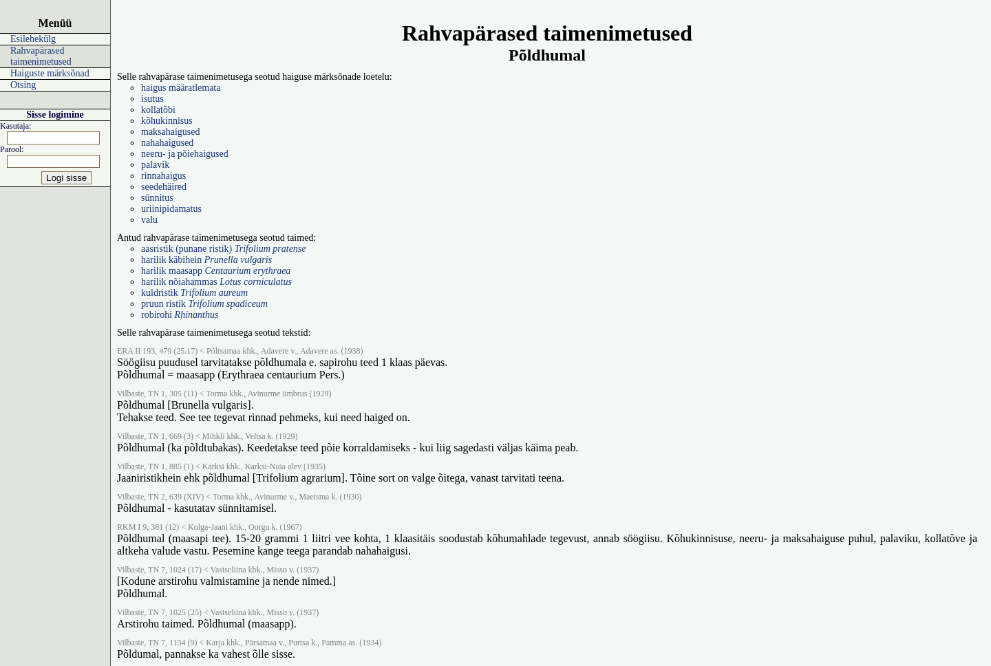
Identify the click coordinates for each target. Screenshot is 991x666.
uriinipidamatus (171, 209)
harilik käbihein (206, 260)
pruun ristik (204, 304)
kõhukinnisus (167, 121)
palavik (155, 165)
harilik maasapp (215, 271)
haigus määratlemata (180, 88)
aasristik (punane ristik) (223, 249)
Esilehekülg (33, 39)
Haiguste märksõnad (49, 73)
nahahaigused (167, 143)
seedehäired (164, 187)
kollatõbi (158, 110)
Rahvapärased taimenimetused (41, 56)
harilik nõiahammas (216, 282)
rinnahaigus (163, 176)
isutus (152, 99)
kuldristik (194, 293)
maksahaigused (170, 132)
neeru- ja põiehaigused (184, 154)
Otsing (23, 85)
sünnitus (157, 198)
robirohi (179, 315)
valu (149, 220)
